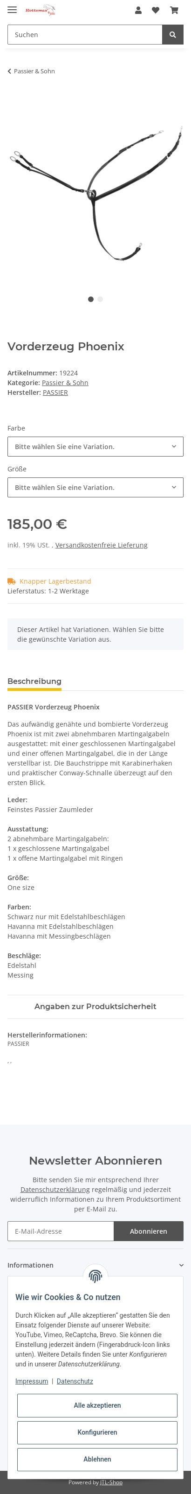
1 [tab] (91, 299)
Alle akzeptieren (97, 1405)
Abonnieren (148, 1231)
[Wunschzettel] (155, 10)
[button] (138, 10)
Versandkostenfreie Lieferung (101, 545)
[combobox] (95, 447)
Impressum (31, 1381)
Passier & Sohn (65, 382)
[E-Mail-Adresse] (60, 1231)
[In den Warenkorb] (14, 100)
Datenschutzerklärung (55, 1189)
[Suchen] (85, 35)
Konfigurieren (97, 1432)
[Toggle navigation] (12, 6)
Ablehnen (97, 1459)
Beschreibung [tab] (34, 681)
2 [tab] (100, 299)
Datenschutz (75, 1381)
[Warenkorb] (174, 10)
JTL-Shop (111, 1482)
